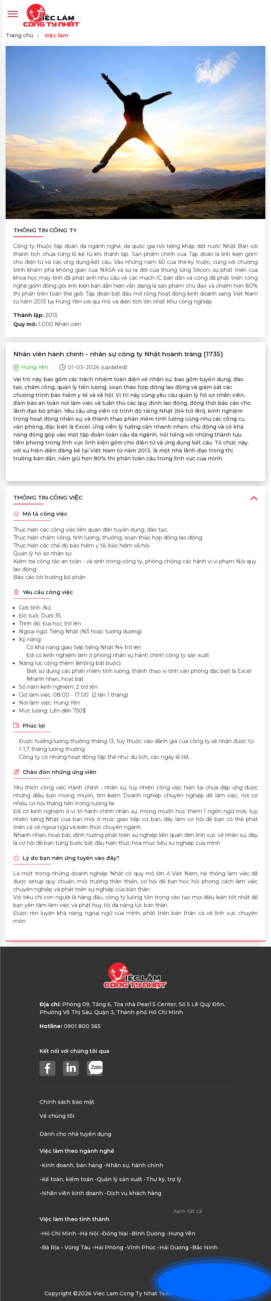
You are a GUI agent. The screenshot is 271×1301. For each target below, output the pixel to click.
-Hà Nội (88, 1233)
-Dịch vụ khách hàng (132, 1193)
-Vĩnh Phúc (140, 1247)
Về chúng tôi (57, 1116)
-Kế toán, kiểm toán (66, 1179)
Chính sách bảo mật (67, 1102)
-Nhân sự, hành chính (133, 1165)
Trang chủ (19, 35)
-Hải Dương (172, 1247)
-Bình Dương (147, 1233)
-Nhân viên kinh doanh (71, 1193)
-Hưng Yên (180, 1233)
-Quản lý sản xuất (118, 1179)
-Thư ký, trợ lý (162, 1179)
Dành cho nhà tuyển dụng (75, 1134)
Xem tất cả (187, 1211)
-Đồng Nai (114, 1233)
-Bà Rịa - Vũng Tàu (65, 1247)
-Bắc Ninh (203, 1247)
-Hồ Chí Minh (58, 1233)
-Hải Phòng (107, 1247)
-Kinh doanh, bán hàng (71, 1165)
